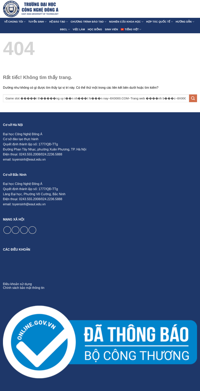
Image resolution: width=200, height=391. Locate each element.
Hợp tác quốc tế (159, 22)
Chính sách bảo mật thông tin (23, 287)
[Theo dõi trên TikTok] (24, 230)
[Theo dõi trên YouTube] (32, 230)
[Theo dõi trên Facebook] (7, 230)
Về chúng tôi (15, 22)
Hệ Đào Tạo (58, 22)
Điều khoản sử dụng (17, 284)
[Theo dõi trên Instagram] (15, 230)
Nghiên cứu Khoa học (126, 22)
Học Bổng (95, 29)
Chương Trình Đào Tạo (88, 22)
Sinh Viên (111, 29)
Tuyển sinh (37, 22)
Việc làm (79, 29)
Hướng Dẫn (185, 22)
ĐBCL (65, 29)
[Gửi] (193, 98)
